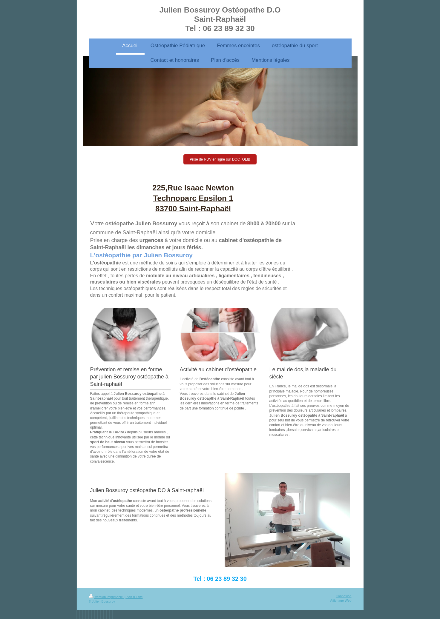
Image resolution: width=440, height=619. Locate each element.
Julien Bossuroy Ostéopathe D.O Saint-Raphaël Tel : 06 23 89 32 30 (220, 19)
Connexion (344, 596)
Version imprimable (106, 597)
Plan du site (133, 597)
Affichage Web (340, 600)
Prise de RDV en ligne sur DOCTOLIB (220, 159)
